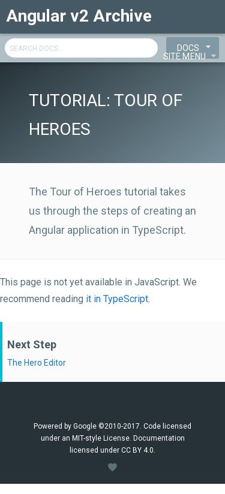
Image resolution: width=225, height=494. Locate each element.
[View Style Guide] (112, 467)
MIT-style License (101, 438)
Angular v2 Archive (79, 16)
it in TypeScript (117, 299)
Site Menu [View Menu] (191, 55)
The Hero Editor (36, 363)
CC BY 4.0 (137, 450)
